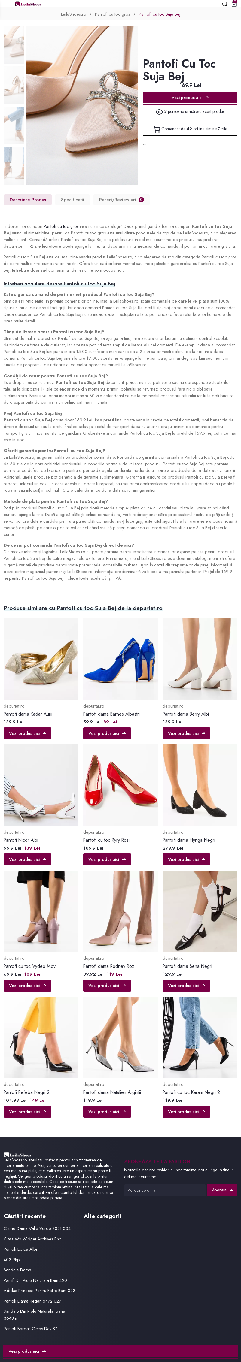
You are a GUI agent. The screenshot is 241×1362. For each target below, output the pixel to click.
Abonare (222, 1190)
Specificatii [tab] (72, 199)
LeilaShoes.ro (73, 14)
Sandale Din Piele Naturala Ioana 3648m (34, 1314)
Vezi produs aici (190, 98)
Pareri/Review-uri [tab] (121, 199)
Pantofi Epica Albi (20, 1249)
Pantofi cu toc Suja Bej (159, 14)
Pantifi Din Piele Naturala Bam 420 (35, 1280)
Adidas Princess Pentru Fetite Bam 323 (39, 1290)
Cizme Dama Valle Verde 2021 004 (37, 1228)
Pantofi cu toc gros (112, 14)
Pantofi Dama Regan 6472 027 (32, 1301)
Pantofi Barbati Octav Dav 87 (30, 1328)
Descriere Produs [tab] (28, 199)
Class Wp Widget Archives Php (33, 1239)
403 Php (12, 1259)
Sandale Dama (17, 1270)
